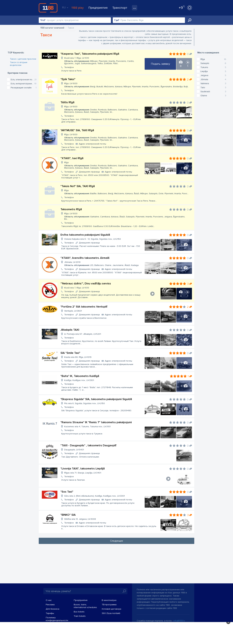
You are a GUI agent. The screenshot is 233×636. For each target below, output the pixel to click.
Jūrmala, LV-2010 (101, 264)
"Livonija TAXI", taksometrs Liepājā (83, 468)
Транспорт (119, 8)
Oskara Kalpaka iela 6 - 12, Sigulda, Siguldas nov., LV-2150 (92, 239)
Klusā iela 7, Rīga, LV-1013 (103, 61)
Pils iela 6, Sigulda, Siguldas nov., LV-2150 (84, 403)
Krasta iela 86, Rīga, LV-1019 (77, 357)
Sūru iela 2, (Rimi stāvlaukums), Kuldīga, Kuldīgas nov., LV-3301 (94, 496)
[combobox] (75, 20)
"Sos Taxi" (67, 491)
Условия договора (111, 609)
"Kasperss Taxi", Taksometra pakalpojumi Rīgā (90, 53)
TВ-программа (109, 604)
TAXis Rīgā (67, 102)
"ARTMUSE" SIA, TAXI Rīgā (77, 130)
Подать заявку (160, 64)
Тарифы (50, 613)
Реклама (50, 604)
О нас (49, 600)
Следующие (116, 540)
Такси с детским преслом (23, 59)
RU (65, 7)
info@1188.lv (179, 620)
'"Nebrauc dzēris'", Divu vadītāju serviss (86, 283)
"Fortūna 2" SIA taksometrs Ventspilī (84, 306)
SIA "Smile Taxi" (70, 353)
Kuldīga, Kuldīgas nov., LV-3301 (79, 380)
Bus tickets (79, 611)
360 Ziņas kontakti (111, 613)
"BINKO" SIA (68, 514)
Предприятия (98, 8)
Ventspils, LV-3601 (73, 311)
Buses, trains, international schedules (85, 606)
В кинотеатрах (109, 600)
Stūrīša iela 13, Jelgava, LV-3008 (80, 519)
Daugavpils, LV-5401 (74, 449)
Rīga (103, 165)
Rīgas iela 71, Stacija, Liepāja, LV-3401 (82, 472)
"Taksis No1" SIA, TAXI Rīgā (78, 186)
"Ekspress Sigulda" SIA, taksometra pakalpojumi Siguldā (96, 399)
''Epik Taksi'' (68, 79)
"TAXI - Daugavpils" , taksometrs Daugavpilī (88, 445)
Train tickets (80, 616)
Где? (116, 20)
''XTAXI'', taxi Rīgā (72, 158)
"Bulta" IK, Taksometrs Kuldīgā (80, 376)
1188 (48, 7)
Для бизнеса (52, 609)
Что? (42, 20)
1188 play (77, 8)
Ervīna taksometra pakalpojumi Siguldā (85, 234)
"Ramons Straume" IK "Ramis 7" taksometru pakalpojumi (96, 422)
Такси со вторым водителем (18, 63)
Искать (189, 20)
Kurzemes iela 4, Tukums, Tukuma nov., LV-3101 (87, 426)
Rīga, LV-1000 (126, 85)
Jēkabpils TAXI (70, 329)
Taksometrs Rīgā (71, 209)
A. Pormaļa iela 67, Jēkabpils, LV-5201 (82, 334)
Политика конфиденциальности (57, 619)
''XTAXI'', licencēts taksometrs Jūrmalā (85, 258)
